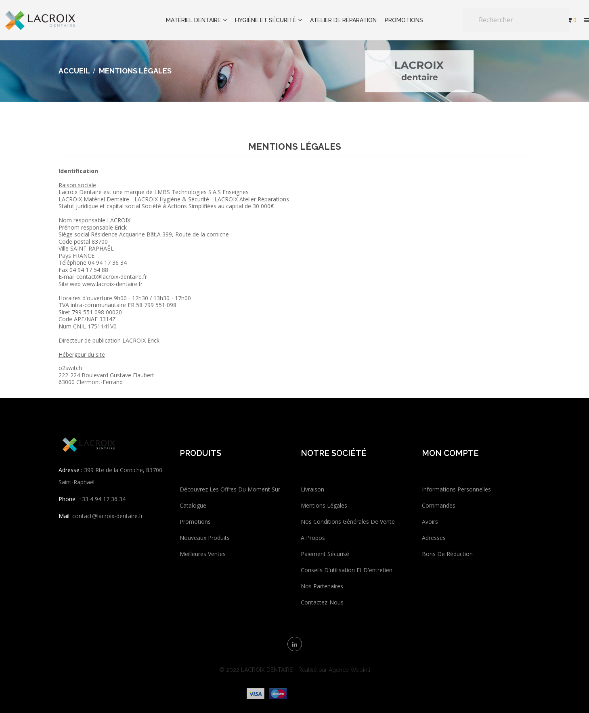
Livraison (312, 489)
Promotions (195, 521)
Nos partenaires (322, 586)
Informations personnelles (456, 489)
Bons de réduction (447, 554)
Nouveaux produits (205, 538)
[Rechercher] (516, 20)
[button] (586, 20)
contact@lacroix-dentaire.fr (107, 516)
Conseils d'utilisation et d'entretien (346, 570)
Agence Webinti (349, 670)
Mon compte (450, 453)
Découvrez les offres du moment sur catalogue (230, 497)
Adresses (434, 538)
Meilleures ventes (203, 554)
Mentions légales (324, 505)
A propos (313, 538)
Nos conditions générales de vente (348, 521)
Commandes (438, 505)
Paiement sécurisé (325, 554)
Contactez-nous (322, 602)
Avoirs (430, 521)
